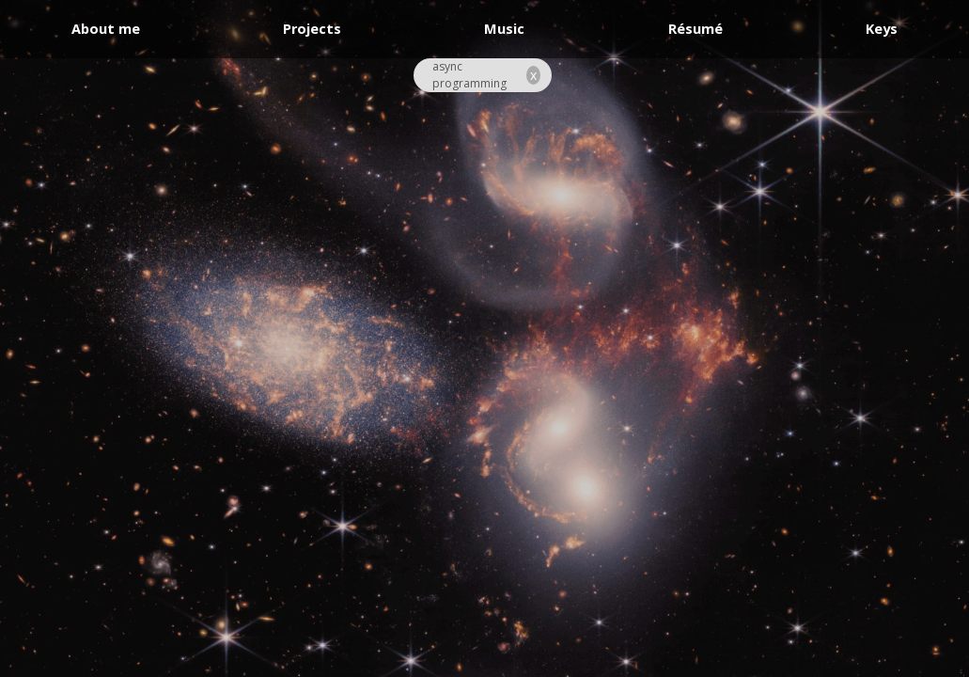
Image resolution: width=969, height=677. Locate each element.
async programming (469, 74)
